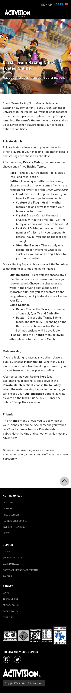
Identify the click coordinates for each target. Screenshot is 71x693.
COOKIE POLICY (10, 611)
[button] (66, 4)
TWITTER (7, 576)
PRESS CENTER (11, 515)
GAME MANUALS (11, 564)
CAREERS (8, 509)
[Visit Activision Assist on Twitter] (17, 659)
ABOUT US (8, 502)
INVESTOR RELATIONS (14, 527)
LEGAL (6, 593)
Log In (58, 4)
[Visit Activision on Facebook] (6, 659)
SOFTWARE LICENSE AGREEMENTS (21, 570)
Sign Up (46, 4)
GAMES (6, 552)
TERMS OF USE (10, 599)
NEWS (6, 533)
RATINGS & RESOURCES (15, 521)
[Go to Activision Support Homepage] (19, 14)
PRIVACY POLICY (11, 605)
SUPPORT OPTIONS (13, 558)
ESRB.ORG (8, 617)
